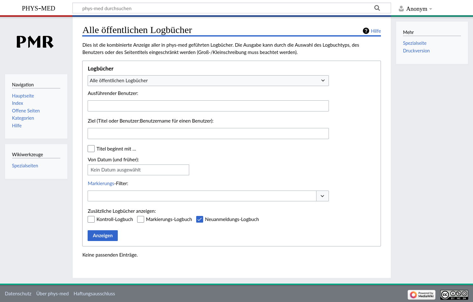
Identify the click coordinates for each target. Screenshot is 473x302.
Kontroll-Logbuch (115, 219)
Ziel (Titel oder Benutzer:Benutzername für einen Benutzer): (150, 121)
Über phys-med (52, 293)
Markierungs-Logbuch (169, 219)
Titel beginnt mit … (116, 148)
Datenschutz (18, 293)
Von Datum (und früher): (113, 159)
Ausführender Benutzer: (113, 93)
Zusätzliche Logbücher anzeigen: (122, 211)
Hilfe (376, 31)
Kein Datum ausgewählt (115, 169)
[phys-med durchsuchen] (232, 8)
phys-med (38, 7)
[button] (322, 196)
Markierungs (101, 183)
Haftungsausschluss (94, 293)
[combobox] (208, 80)
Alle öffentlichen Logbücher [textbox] (119, 80)
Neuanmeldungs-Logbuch (232, 219)
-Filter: (108, 183)
